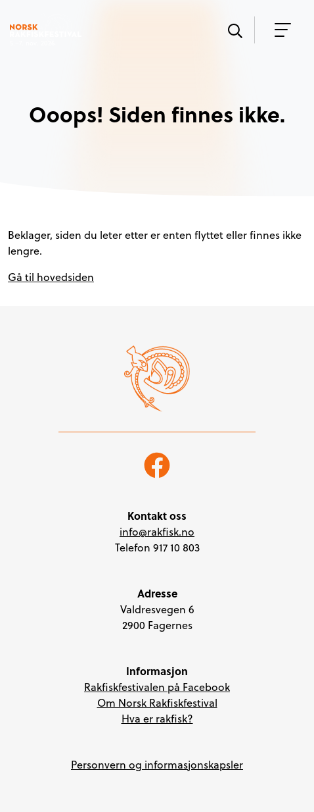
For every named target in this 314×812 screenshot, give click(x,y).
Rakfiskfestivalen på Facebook (157, 687)
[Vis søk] (234, 29)
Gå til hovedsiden (51, 277)
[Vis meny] (279, 29)
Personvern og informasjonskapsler (157, 764)
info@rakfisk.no (157, 531)
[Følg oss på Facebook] (157, 464)
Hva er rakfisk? (157, 718)
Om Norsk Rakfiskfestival (157, 703)
